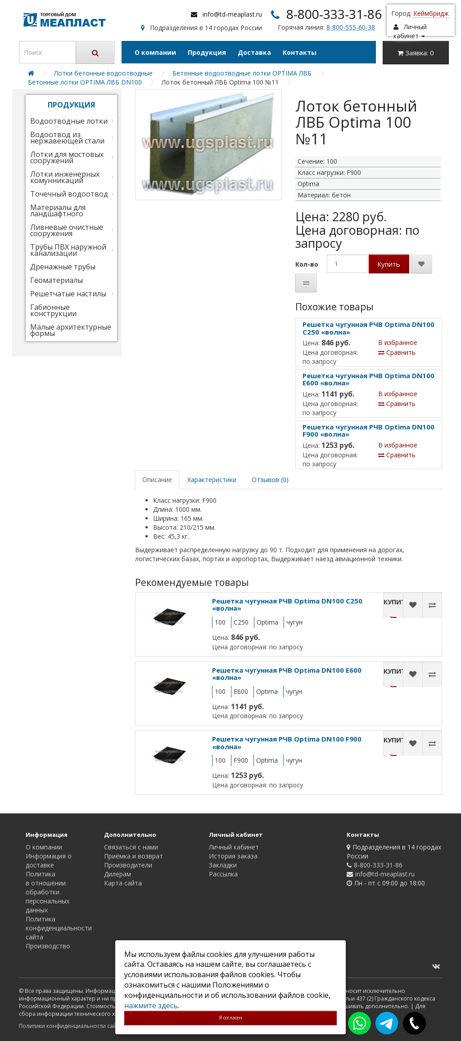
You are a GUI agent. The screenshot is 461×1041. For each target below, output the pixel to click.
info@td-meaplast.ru (232, 14)
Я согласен (230, 1017)
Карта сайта (123, 883)
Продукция (207, 52)
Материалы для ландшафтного (58, 210)
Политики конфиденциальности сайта (70, 1026)
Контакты (299, 52)
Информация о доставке (49, 860)
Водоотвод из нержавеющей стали (67, 138)
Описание (157, 479)
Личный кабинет (234, 847)
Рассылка (223, 874)
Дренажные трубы (62, 267)
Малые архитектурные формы (70, 330)
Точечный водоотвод (69, 194)
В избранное (397, 342)
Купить (388, 263)
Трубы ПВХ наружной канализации (68, 250)
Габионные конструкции (53, 310)
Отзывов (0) (270, 479)
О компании (155, 52)
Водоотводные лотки (69, 121)
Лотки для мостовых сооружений (67, 157)
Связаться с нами (131, 847)
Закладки (223, 865)
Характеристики (211, 479)
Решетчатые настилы (68, 294)
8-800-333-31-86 (334, 13)
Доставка (254, 52)
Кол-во (306, 264)
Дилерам (117, 874)
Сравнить (397, 352)
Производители (128, 865)
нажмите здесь (151, 1005)
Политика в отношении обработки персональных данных (47, 892)
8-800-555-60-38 (350, 27)
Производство (48, 946)
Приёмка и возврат (133, 856)
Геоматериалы (56, 280)
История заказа (233, 856)
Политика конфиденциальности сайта (59, 928)
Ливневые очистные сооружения (66, 230)
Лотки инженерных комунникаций (64, 177)
